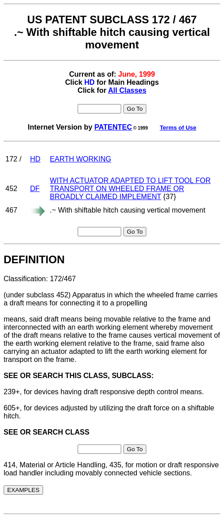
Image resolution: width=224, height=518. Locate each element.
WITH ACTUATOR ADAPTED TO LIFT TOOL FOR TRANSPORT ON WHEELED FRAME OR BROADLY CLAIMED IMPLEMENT (130, 188)
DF (35, 188)
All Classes (127, 90)
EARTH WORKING (80, 159)
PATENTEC (113, 127)
